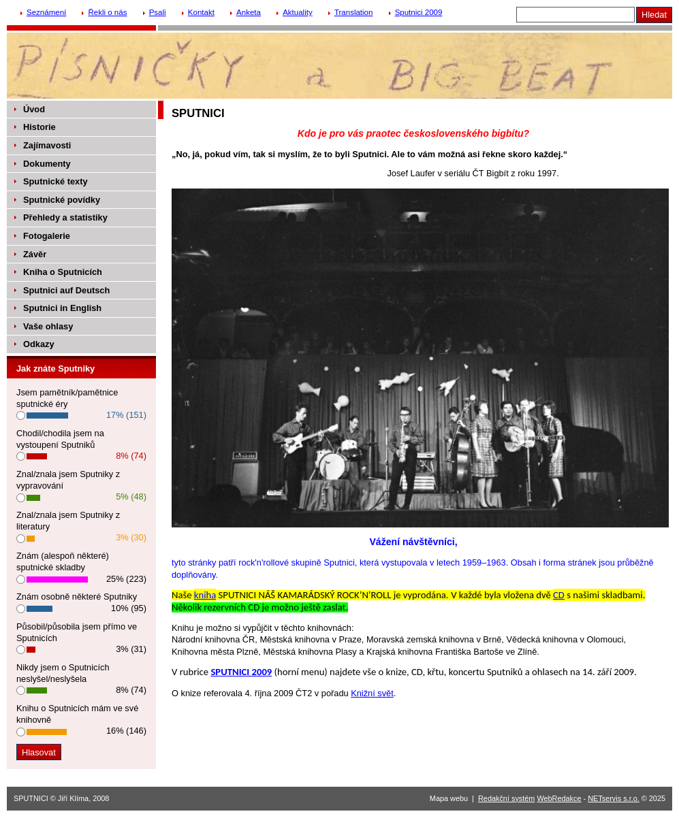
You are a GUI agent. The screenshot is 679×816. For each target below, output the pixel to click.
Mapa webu (449, 798)
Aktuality (298, 12)
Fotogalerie (46, 236)
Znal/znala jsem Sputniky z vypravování (68, 480)
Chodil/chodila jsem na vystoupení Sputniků (60, 439)
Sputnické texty (55, 181)
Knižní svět (372, 693)
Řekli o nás (107, 12)
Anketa (248, 12)
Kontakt (201, 12)
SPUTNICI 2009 (241, 672)
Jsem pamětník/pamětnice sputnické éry (67, 398)
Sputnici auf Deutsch (66, 290)
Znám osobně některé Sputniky (76, 596)
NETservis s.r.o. (613, 798)
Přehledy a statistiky (65, 217)
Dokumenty (47, 164)
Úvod (34, 109)
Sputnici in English (62, 308)
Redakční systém (506, 798)
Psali (157, 12)
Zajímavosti (47, 145)
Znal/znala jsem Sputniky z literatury (68, 521)
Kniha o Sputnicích (62, 272)
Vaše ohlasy (48, 326)
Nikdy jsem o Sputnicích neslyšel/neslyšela (63, 673)
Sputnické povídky (61, 200)
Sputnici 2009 (419, 12)
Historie (39, 127)
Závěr (34, 254)
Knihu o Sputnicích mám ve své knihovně (77, 714)
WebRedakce (559, 798)
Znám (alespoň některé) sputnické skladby (62, 561)
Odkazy (38, 344)
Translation (353, 12)
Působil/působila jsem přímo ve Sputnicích (76, 632)
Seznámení (46, 12)
